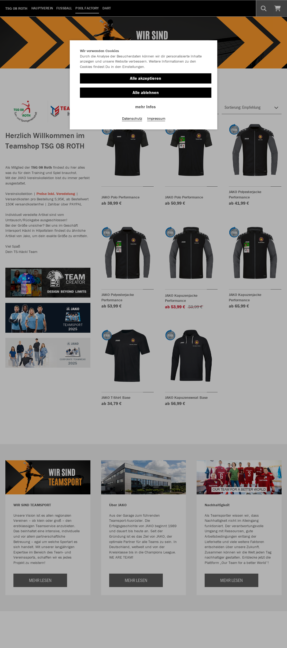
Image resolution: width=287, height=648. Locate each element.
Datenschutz (132, 118)
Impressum (156, 118)
